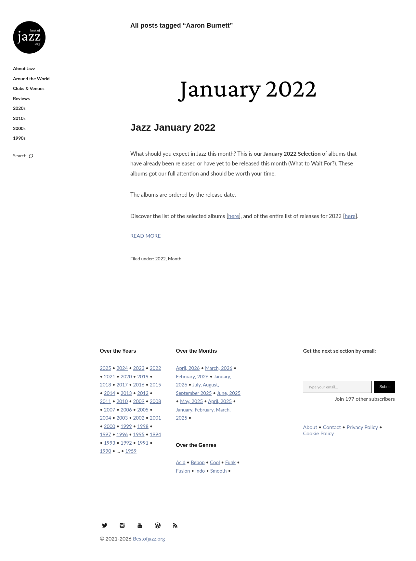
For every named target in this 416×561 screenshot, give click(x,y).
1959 (130, 451)
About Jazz (24, 68)
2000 (109, 426)
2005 (143, 409)
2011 (105, 401)
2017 (122, 384)
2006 (126, 409)
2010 (122, 401)
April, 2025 (220, 401)
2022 (160, 258)
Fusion (183, 471)
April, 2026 (188, 368)
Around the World (31, 78)
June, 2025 (228, 393)
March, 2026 (218, 368)
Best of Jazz (29, 37)
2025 (105, 368)
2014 (109, 393)
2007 (109, 409)
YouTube (140, 525)
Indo (200, 471)
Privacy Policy (362, 427)
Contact (332, 427)
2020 (126, 376)
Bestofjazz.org (149, 538)
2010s (19, 118)
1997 (105, 434)
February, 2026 (192, 376)
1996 (122, 434)
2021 (109, 376)
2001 (155, 418)
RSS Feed (175, 525)
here (233, 216)
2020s (19, 108)
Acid (180, 462)
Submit (385, 387)
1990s (19, 138)
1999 (126, 426)
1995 (139, 434)
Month (174, 258)
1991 (143, 443)
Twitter (105, 525)
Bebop (198, 462)
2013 (126, 393)
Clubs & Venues (29, 88)
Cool (215, 462)
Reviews (21, 98)
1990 (105, 451)
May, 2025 (191, 401)
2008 (155, 401)
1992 (126, 443)
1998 (143, 426)
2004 (105, 418)
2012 (143, 393)
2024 (122, 368)
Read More (145, 235)
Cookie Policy (318, 433)
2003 (122, 418)
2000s (19, 128)
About (310, 427)
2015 (155, 384)
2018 (105, 384)
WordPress (158, 525)
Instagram (122, 525)
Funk (230, 462)
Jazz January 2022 (172, 127)
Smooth (218, 471)
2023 (139, 368)
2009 (139, 401)
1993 (109, 443)
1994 (155, 434)
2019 (143, 376)
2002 (139, 418)
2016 (139, 384)
